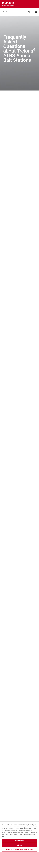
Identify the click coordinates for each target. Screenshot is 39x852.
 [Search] (29, 12)
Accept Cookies (19, 840)
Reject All (19, 845)
